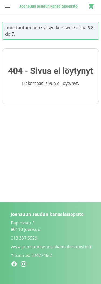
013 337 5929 (24, 238)
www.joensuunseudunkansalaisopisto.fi (51, 247)
